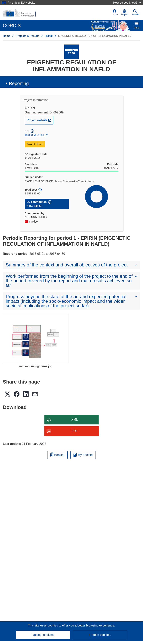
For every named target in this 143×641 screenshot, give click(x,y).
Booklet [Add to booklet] (57, 454)
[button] (124, 13)
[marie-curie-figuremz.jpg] (36, 338)
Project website (40, 120)
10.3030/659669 (34, 135)
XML (74, 419)
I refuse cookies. (100, 634)
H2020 (49, 35)
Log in (114, 12)
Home (6, 35)
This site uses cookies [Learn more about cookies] (43, 625)
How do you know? (127, 2)
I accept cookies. (43, 634)
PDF (75, 431)
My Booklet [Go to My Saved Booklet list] (83, 455)
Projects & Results (27, 35)
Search (135, 12)
